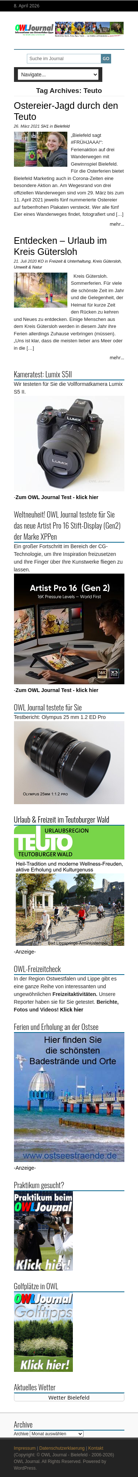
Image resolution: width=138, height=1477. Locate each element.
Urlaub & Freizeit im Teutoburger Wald (61, 819)
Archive (21, 1433)
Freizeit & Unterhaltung (70, 261)
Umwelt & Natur (28, 267)
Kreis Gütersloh (107, 261)
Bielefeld (62, 126)
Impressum (25, 1448)
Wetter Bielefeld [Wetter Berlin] (69, 1397)
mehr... (117, 224)
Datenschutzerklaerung (62, 1448)
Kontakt (95, 1448)
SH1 (45, 126)
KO (41, 261)
